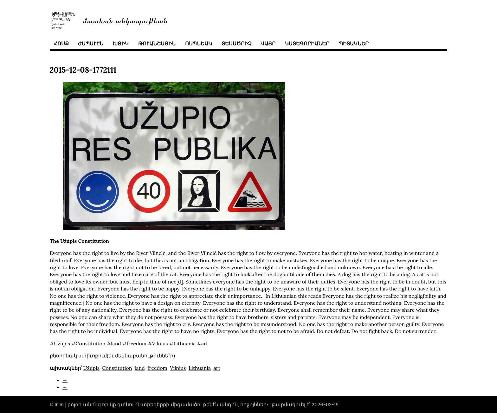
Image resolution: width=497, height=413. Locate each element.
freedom (157, 368)
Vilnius (178, 368)
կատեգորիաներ (307, 43)
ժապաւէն (90, 43)
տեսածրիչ (236, 43)
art (216, 368)
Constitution (117, 368)
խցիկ (121, 43)
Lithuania (200, 368)
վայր (268, 43)
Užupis (91, 368)
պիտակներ (354, 43)
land (140, 368)
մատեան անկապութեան (125, 20)
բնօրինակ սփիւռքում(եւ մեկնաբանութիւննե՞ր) (112, 355)
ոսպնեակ (198, 43)
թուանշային (157, 43)
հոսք (61, 43)
